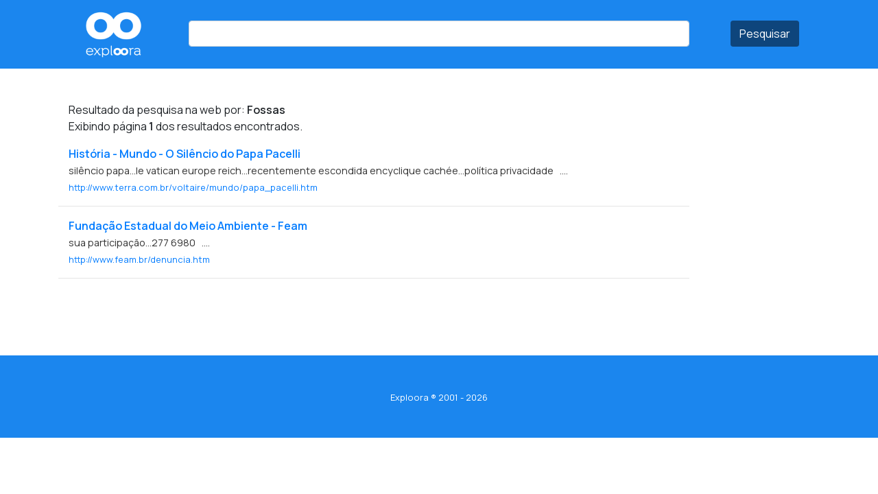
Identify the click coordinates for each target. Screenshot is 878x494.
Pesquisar (764, 33)
